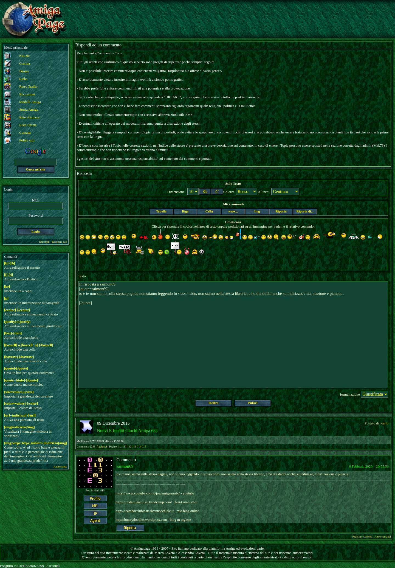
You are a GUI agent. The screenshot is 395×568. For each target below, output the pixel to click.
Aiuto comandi (382, 536)
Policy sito (26, 140)
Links (23, 79)
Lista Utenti (27, 125)
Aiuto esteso (60, 466)
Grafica (24, 63)
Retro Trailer (28, 86)
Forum (24, 71)
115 (144, 446)
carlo (384, 423)
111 (124, 446)
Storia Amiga (28, 109)
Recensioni (27, 94)
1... (120, 446)
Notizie (24, 56)
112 (129, 446)
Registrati (44, 241)
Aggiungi (102, 446)
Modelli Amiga (30, 102)
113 (134, 446)
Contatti (25, 132)
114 (139, 446)
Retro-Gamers (29, 117)
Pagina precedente (362, 536)
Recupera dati (59, 241)
